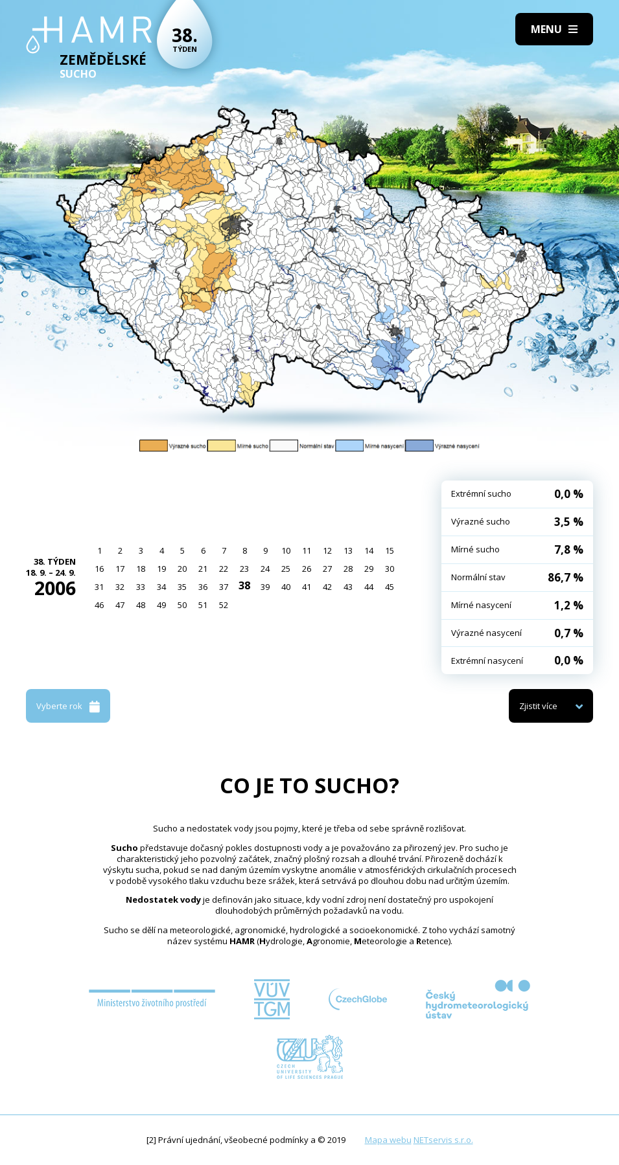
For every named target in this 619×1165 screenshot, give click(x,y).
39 (265, 587)
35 (182, 587)
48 (140, 605)
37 (223, 587)
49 (161, 605)
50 (182, 605)
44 (368, 587)
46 (99, 605)
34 (161, 587)
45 (389, 587)
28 (348, 568)
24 (265, 568)
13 (348, 550)
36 (202, 587)
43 (348, 587)
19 (161, 568)
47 (119, 605)
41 (306, 587)
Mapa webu (388, 1140)
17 (119, 568)
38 (244, 585)
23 (244, 568)
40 (285, 587)
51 (202, 605)
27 (327, 568)
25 (285, 568)
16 (99, 568)
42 (327, 587)
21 (202, 568)
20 (182, 568)
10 (285, 550)
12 (327, 550)
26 (306, 568)
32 (119, 587)
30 (389, 568)
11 (306, 550)
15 (389, 550)
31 (99, 587)
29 (368, 568)
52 (223, 605)
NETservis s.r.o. (443, 1140)
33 (140, 587)
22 (223, 568)
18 (140, 568)
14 (368, 550)
